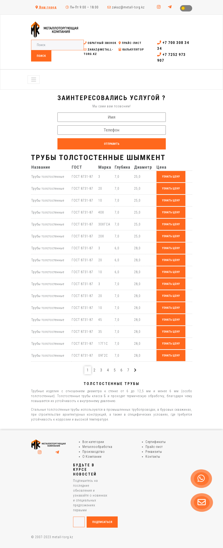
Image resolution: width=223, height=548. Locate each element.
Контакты (152, 456)
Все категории (93, 442)
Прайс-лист (130, 43)
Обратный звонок (100, 43)
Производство (93, 452)
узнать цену (171, 176)
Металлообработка (97, 447)
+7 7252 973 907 (171, 57)
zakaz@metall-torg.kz (126, 7)
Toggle (186, 8)
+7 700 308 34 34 (173, 45)
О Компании (92, 456)
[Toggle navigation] (34, 79)
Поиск (41, 56)
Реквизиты (153, 452)
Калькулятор (131, 49)
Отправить (111, 143)
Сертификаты (155, 442)
